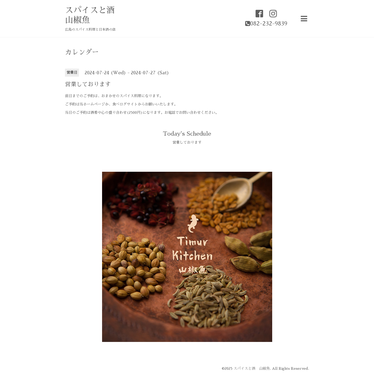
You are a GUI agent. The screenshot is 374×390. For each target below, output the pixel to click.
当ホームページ (92, 104)
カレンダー (82, 52)
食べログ (119, 104)
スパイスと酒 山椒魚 (251, 368)
